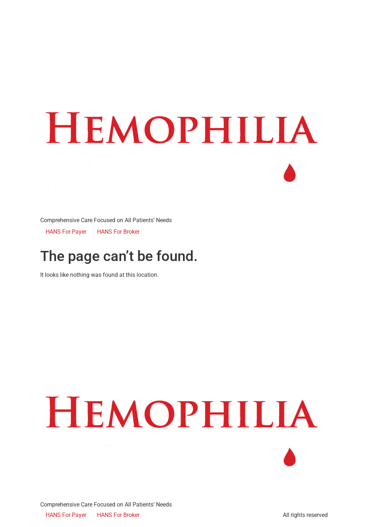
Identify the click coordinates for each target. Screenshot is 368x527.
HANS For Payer (66, 231)
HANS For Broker (118, 231)
